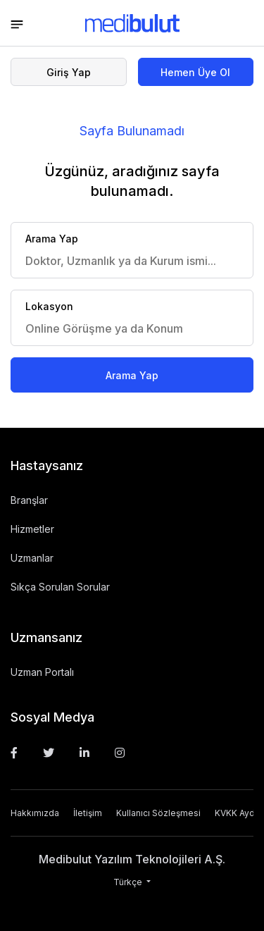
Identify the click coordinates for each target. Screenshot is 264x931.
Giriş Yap (68, 72)
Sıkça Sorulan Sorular (60, 587)
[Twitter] (48, 752)
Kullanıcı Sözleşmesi (158, 813)
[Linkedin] (84, 752)
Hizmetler (32, 529)
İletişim (87, 813)
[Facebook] (14, 752)
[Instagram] (120, 752)
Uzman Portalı (42, 672)
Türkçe (128, 882)
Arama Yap (132, 375)
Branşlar (29, 500)
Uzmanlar (32, 558)
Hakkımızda (35, 813)
